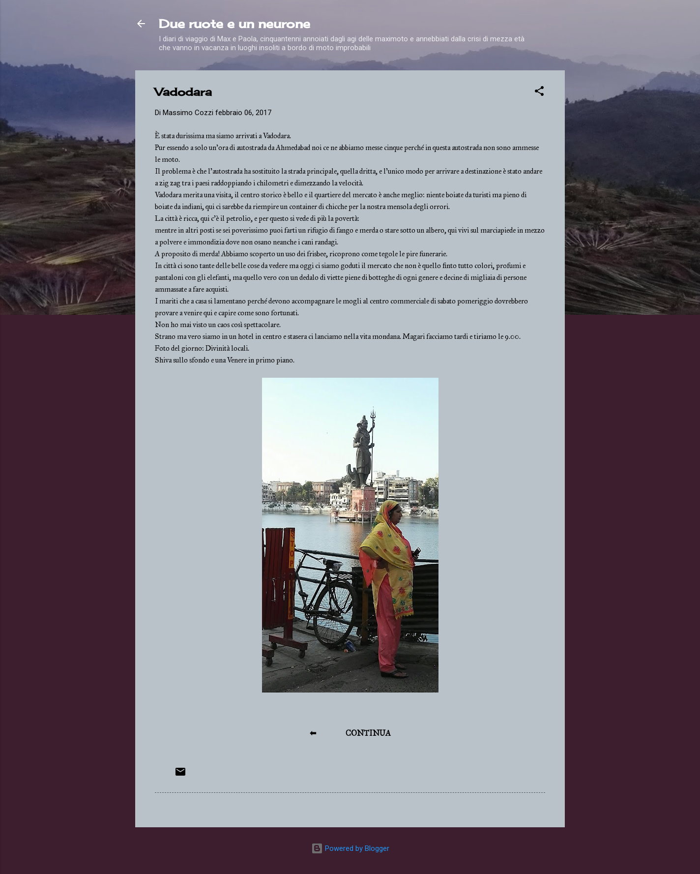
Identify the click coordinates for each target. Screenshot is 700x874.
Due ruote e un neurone (234, 23)
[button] (539, 92)
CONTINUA (368, 733)
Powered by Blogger (350, 848)
